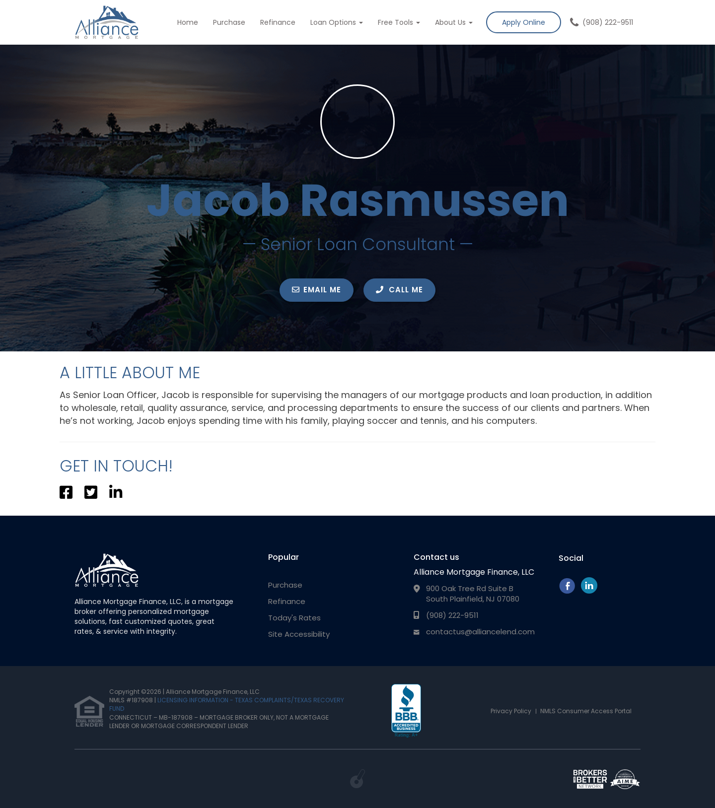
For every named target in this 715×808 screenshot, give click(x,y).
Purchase (229, 22)
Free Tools (399, 22)
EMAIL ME (316, 289)
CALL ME (399, 289)
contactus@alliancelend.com (480, 631)
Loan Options (336, 22)
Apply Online (523, 22)
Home (187, 22)
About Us (454, 22)
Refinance (277, 22)
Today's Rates (294, 617)
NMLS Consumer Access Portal (586, 711)
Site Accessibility (299, 634)
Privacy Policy (511, 711)
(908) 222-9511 (607, 22)
